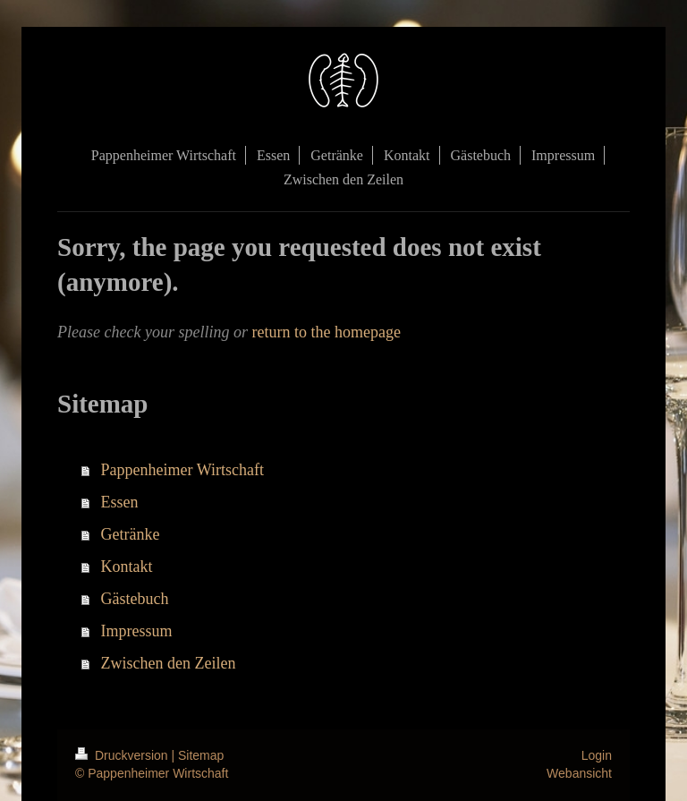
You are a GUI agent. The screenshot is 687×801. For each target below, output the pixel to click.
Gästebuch (135, 599)
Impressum (137, 631)
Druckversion (123, 755)
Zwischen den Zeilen (168, 663)
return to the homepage (325, 332)
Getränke (130, 534)
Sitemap (201, 755)
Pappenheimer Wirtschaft (182, 470)
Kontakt (127, 566)
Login (596, 755)
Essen (120, 502)
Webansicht (579, 773)
